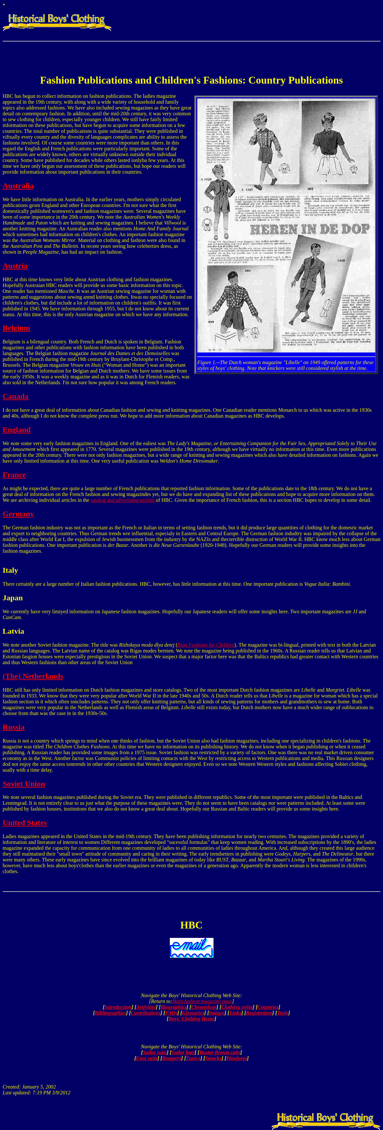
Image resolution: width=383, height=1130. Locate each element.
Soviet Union (24, 783)
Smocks (213, 1058)
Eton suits (147, 1058)
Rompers (171, 1058)
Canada (15, 396)
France (14, 474)
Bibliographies (110, 1013)
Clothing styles (237, 1007)
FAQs (171, 1013)
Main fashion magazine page (202, 1001)
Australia (18, 185)
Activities (146, 1007)
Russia (14, 727)
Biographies (173, 1007)
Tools (282, 1013)
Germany (18, 514)
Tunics (193, 1058)
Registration (259, 1013)
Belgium (16, 328)
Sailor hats (183, 1052)
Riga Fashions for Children (206, 645)
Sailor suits (155, 1052)
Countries (268, 1007)
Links (235, 1013)
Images (216, 1013)
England (17, 429)
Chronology (203, 1007)
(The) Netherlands (33, 676)
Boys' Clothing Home (191, 1018)
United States (25, 822)
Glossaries (193, 1013)
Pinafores (236, 1058)
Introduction (118, 1007)
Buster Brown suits (219, 1052)
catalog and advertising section (123, 500)
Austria (15, 265)
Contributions (145, 1013)
